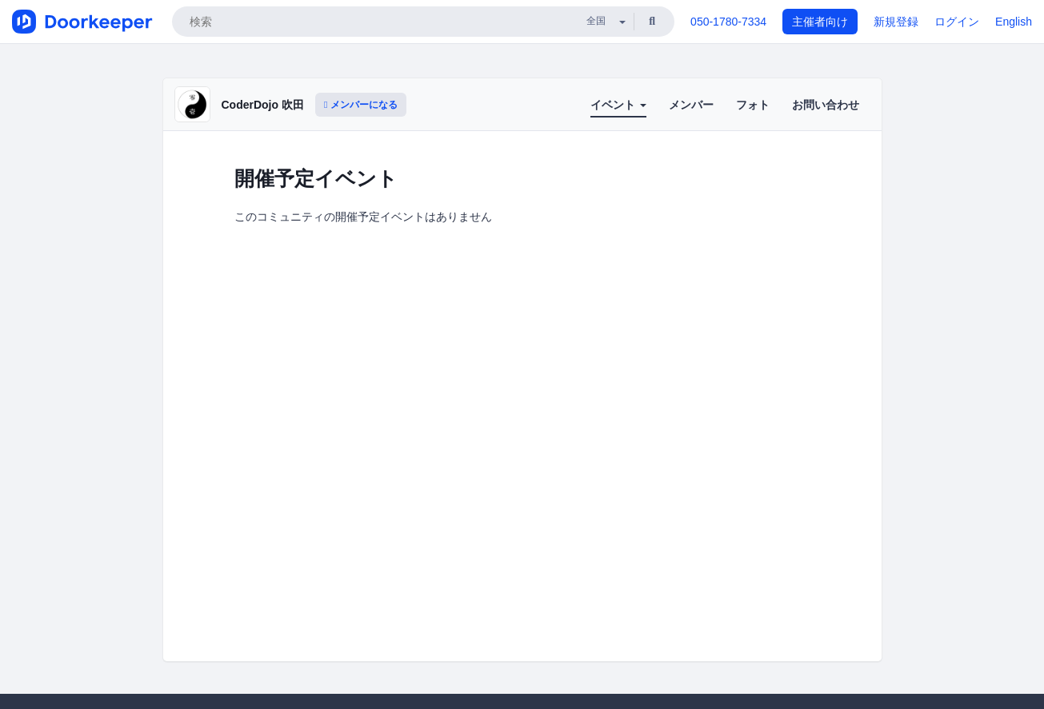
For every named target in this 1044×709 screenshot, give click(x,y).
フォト (753, 104)
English (1013, 21)
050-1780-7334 (728, 21)
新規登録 (896, 21)
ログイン (956, 21)
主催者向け (820, 21)
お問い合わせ (825, 104)
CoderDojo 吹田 (263, 104)
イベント (618, 104)
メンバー (691, 104)
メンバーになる (361, 104)
